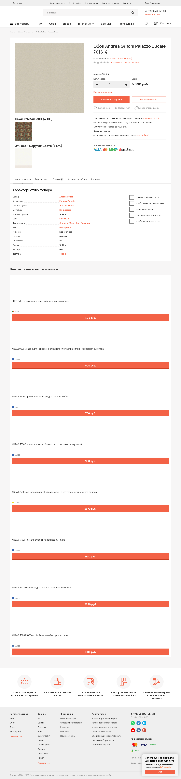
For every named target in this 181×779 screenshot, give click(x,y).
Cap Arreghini (44, 736)
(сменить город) (151, 118)
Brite (40, 731)
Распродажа (126, 23)
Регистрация (155, 3)
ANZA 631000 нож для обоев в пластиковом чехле (38, 539)
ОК (160, 772)
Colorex (41, 749)
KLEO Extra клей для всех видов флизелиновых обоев (40, 301)
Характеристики (23, 179)
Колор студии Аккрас (23, 12)
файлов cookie (165, 767)
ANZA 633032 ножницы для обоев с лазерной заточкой (41, 587)
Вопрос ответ (41, 179)
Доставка (95, 179)
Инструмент (86, 23)
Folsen (41, 757)
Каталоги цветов (91, 3)
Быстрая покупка (148, 99)
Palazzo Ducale (67, 201)
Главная (13, 32)
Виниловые (65, 210)
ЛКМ (39, 23)
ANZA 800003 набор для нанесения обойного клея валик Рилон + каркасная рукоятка (58, 348)
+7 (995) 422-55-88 (155, 11)
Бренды (106, 23)
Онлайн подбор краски (103, 740)
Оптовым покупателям (71, 722)
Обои (52, 23)
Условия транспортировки (104, 727)
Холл (72, 223)
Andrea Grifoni (41, 32)
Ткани (62, 253)
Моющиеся (65, 227)
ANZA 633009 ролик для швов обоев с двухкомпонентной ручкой (47, 444)
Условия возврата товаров (104, 722)
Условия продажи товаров (104, 718)
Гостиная (85, 223)
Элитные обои (66, 205)
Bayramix (42, 727)
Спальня (63, 223)
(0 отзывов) (116, 62)
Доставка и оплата (57, 3)
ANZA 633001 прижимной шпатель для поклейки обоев (41, 396)
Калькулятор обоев (102, 92)
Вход (147, 3)
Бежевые (64, 218)
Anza (40, 718)
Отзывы (58, 179)
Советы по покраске (101, 731)
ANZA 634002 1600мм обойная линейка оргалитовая (40, 635)
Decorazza (43, 753)
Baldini (41, 722)
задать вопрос (132, 62)
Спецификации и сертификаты (106, 736)
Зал (77, 223)
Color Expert (44, 744)
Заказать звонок (153, 14)
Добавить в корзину (111, 99)
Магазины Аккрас (68, 718)
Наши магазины (67, 736)
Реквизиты (65, 727)
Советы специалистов (110, 3)
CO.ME (41, 740)
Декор (67, 23)
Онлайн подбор (75, 3)
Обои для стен (29, 32)
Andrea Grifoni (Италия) (121, 58)
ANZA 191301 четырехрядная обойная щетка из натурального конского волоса (54, 492)
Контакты (127, 3)
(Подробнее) (142, 135)
